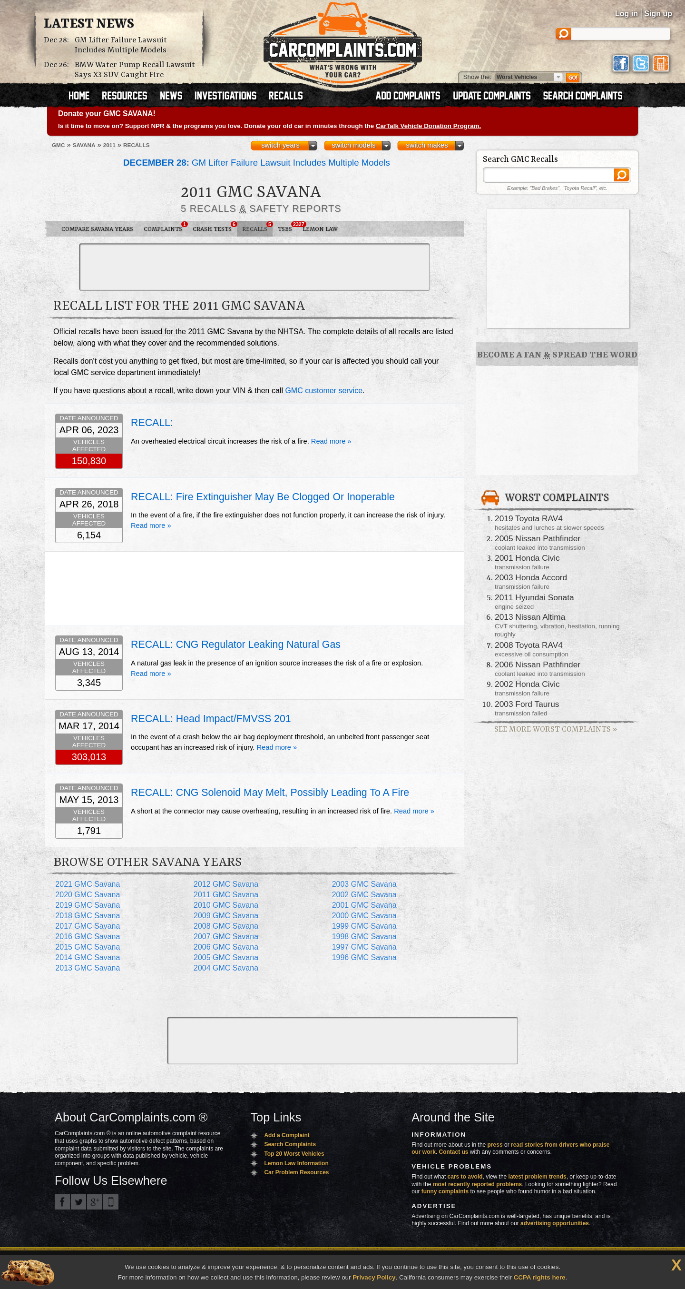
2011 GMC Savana (226, 895)
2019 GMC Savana (87, 905)
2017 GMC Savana (87, 926)
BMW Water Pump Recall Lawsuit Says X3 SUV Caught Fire (135, 69)
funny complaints (445, 1191)
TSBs (287, 227)
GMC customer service (323, 391)
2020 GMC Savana (87, 895)
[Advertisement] (254, 267)
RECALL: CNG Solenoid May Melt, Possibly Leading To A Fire (270, 792)
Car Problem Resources (296, 1172)
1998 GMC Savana (364, 936)
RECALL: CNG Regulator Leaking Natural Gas (236, 644)
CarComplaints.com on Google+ (94, 1202)
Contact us (454, 1152)
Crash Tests (215, 227)
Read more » (331, 441)
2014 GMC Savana (87, 957)
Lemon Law (320, 229)
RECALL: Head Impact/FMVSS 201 (211, 718)
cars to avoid (465, 1176)
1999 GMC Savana (364, 926)
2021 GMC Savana (87, 884)
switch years (280, 145)
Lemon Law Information (296, 1163)
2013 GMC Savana (87, 968)
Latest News (89, 24)
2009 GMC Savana (226, 916)
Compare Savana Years (97, 229)
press (495, 1144)
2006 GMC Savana (226, 947)
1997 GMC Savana (364, 947)
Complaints (165, 227)
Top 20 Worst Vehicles (294, 1153)
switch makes (427, 145)
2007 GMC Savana (226, 936)
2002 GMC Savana (364, 895)
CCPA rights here (540, 1277)
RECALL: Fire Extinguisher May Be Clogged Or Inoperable (263, 497)
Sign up (658, 14)
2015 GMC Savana (87, 947)
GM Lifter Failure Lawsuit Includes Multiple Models (121, 45)
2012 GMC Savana (226, 884)
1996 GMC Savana (364, 957)
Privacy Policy (373, 1277)
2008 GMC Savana (226, 926)
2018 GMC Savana (87, 916)
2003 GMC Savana (364, 884)
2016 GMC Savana (87, 936)
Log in (626, 14)
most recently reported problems (477, 1184)
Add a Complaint (286, 1135)
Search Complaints (290, 1144)
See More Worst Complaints (555, 729)
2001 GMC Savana (364, 905)
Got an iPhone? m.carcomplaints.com (110, 1202)
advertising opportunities (554, 1223)
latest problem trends (538, 1176)
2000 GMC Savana (364, 916)
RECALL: (152, 422)
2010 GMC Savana (226, 905)
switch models (353, 145)
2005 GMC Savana (226, 957)
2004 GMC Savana (226, 968)
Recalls (257, 227)
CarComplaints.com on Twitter (78, 1202)
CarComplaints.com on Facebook (62, 1202)
